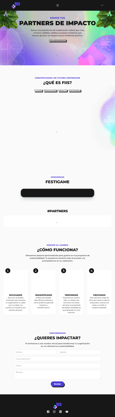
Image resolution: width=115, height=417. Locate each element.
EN (102, 5)
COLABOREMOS (57, 40)
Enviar (57, 384)
